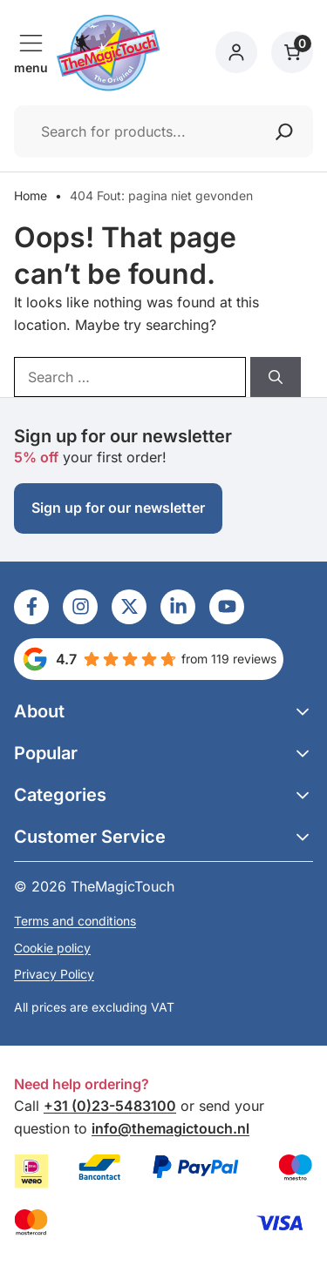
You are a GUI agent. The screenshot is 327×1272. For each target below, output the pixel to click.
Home (30, 195)
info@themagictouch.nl (170, 1128)
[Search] (275, 377)
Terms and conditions (75, 920)
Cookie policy (52, 947)
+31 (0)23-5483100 (110, 1105)
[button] (163, 711)
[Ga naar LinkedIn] (31, 606)
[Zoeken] (284, 131)
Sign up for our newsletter (118, 507)
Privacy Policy (54, 973)
